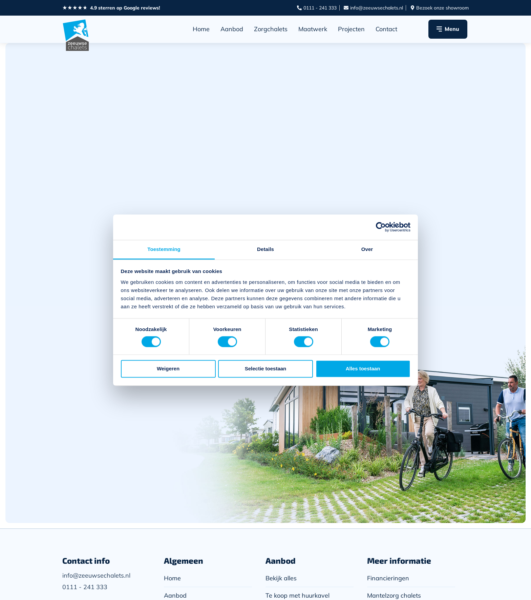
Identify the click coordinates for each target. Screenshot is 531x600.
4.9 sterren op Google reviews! (125, 8)
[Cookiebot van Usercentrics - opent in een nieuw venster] (380, 227)
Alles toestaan (363, 369)
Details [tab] (265, 249)
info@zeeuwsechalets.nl (96, 575)
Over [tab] (367, 249)
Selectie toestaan (265, 369)
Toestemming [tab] (163, 249)
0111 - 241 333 (84, 587)
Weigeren (168, 369)
